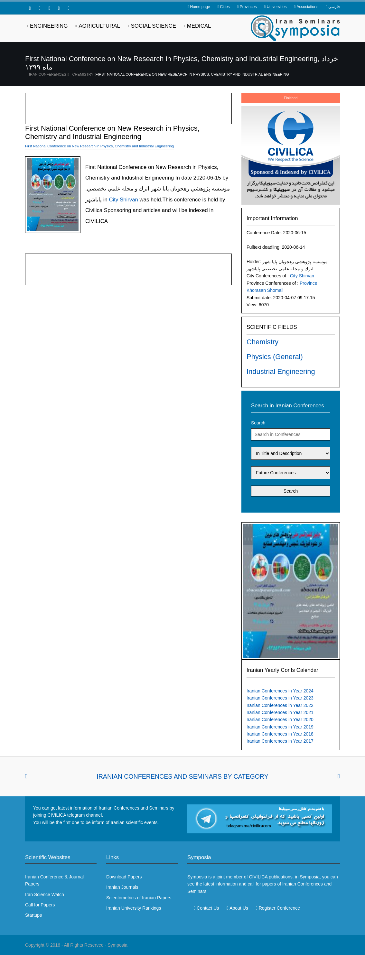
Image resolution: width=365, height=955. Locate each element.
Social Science (153, 26)
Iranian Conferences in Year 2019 (280, 726)
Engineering (49, 26)
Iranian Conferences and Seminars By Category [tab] (182, 776)
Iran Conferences (47, 74)
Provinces (248, 7)
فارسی (334, 7)
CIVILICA (258, 876)
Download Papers (124, 876)
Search (258, 422)
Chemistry (83, 74)
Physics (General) (275, 357)
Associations (307, 7)
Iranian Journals (122, 887)
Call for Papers (40, 904)
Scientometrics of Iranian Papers (138, 897)
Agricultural (99, 26)
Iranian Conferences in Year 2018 (280, 734)
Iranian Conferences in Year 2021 (280, 712)
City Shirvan (302, 275)
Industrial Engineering (281, 371)
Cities (225, 7)
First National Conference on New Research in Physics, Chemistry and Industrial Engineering (192, 74)
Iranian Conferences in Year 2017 (280, 741)
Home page (200, 7)
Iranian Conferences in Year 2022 (280, 705)
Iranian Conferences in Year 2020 (280, 719)
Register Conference (279, 908)
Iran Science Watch (44, 894)
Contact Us (208, 908)
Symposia (117, 945)
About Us (238, 908)
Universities (276, 7)
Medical (199, 26)
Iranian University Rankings (133, 908)
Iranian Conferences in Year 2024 (280, 690)
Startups (33, 915)
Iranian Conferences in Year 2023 (280, 697)
